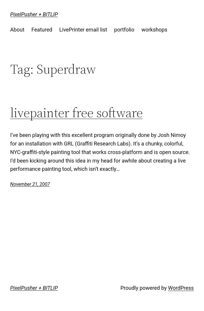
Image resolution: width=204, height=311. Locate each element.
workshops (154, 30)
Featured (42, 30)
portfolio (124, 30)
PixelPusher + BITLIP (34, 14)
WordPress (181, 288)
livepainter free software (76, 112)
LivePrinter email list (83, 30)
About (17, 30)
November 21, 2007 (30, 184)
